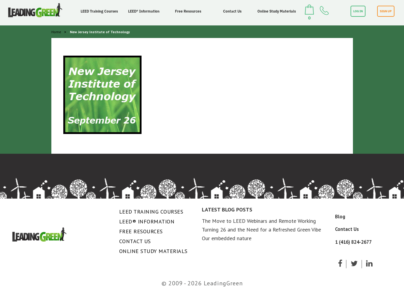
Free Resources (188, 11)
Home (56, 32)
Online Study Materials (276, 11)
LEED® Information (143, 11)
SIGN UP (386, 11)
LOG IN (358, 11)
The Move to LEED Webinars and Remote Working (259, 220)
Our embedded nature (226, 238)
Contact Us (232, 11)
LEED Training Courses (99, 11)
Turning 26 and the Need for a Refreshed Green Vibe (261, 229)
